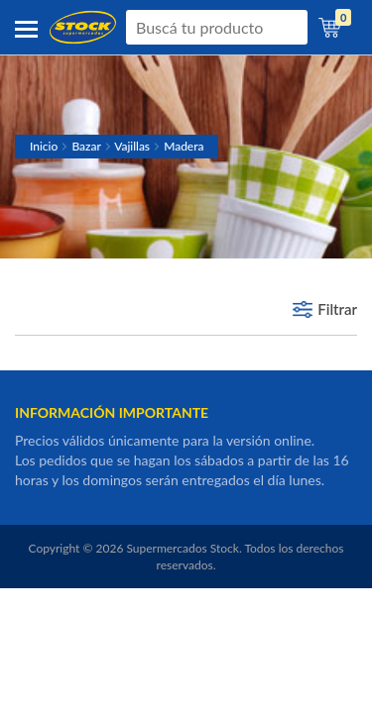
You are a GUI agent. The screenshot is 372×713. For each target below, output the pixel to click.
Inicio (44, 146)
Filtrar (337, 309)
